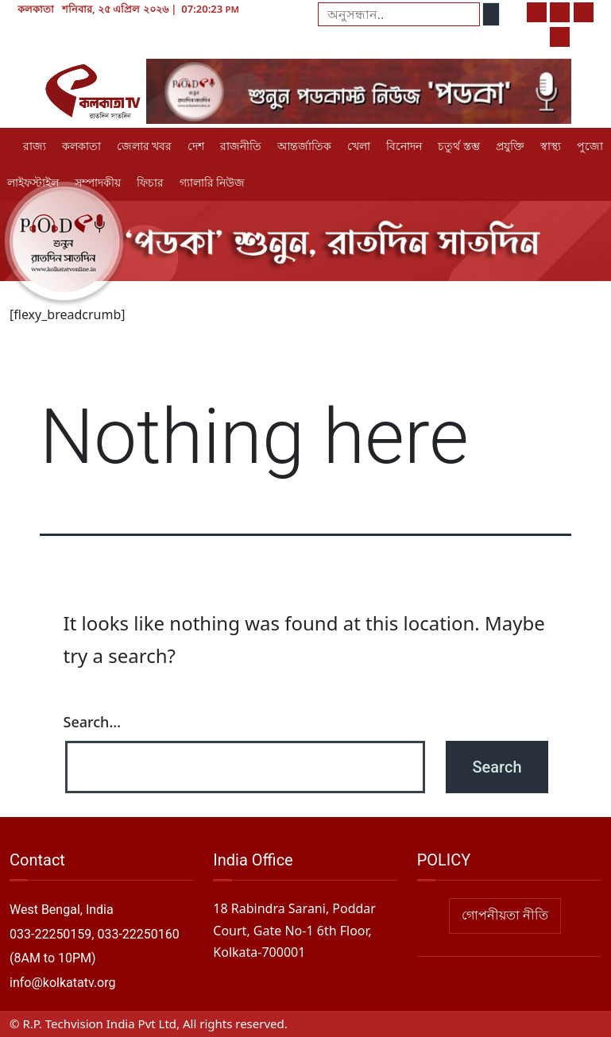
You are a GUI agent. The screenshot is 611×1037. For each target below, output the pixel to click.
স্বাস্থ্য (550, 146)
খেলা (358, 146)
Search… (93, 721)
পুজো (590, 146)
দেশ (196, 146)
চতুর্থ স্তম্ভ (458, 146)
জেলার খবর (144, 146)
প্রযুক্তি (510, 146)
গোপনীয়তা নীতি (505, 915)
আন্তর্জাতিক (304, 146)
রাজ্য (34, 146)
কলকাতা (81, 146)
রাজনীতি (240, 146)
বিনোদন (404, 146)
